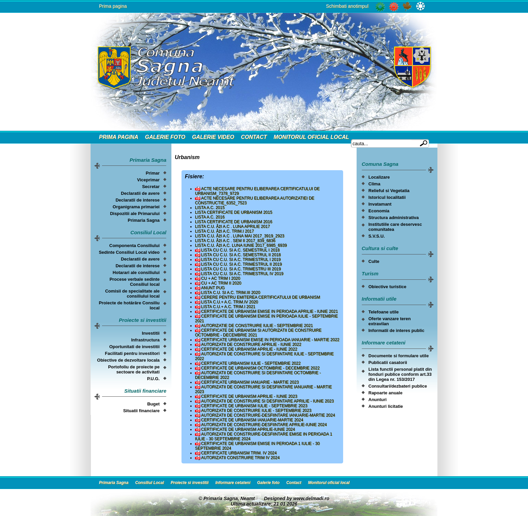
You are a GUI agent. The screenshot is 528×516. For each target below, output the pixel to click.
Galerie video (213, 137)
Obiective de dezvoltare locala (128, 360)
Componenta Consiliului (134, 245)
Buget (153, 403)
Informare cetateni (232, 482)
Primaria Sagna (144, 220)
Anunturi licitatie (385, 406)
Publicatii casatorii (387, 362)
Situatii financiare (141, 410)
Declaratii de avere (140, 193)
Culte (374, 261)
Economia (378, 210)
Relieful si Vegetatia (388, 190)
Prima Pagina (118, 137)
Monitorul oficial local (311, 137)
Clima (374, 183)
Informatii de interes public (396, 330)
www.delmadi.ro (311, 498)
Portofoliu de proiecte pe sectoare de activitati (134, 369)
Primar (153, 173)
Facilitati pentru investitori (132, 353)
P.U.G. (153, 378)
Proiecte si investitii (190, 482)
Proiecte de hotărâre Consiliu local (129, 305)
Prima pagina (113, 6)
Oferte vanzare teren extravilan (389, 321)
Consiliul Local (149, 482)
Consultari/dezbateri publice (397, 386)
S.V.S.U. (376, 236)
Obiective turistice (387, 286)
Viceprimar (148, 179)
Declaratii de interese (138, 200)
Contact (254, 137)
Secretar (151, 186)
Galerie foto (165, 137)
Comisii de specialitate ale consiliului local (132, 294)
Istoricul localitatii (387, 197)
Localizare (379, 177)
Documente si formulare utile (398, 355)
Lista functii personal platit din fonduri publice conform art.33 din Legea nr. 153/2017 (400, 374)
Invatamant (380, 204)
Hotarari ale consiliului (136, 272)
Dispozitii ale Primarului (135, 213)
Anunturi (377, 399)
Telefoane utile (383, 311)
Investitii (151, 333)
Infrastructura (145, 339)
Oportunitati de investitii (134, 346)
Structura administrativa (393, 217)
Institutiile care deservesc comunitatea (395, 227)
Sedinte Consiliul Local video (129, 252)
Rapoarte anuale (385, 392)
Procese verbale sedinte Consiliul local (134, 282)
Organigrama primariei (136, 206)
